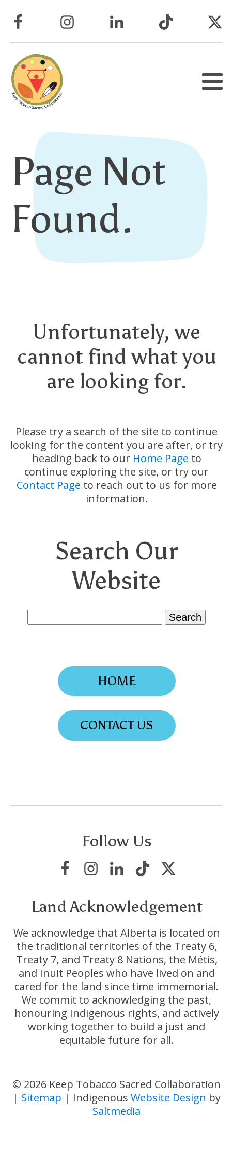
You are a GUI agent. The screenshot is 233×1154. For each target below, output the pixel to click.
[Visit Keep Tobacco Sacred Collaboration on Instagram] (67, 22)
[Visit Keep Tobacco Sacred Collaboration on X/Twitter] (215, 22)
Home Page (161, 458)
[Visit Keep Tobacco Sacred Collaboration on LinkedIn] (117, 22)
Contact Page (49, 485)
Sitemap (41, 1098)
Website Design (168, 1098)
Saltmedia (116, 1111)
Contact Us (116, 725)
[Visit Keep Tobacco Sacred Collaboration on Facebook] (18, 22)
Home (117, 681)
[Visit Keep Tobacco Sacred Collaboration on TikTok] (166, 22)
